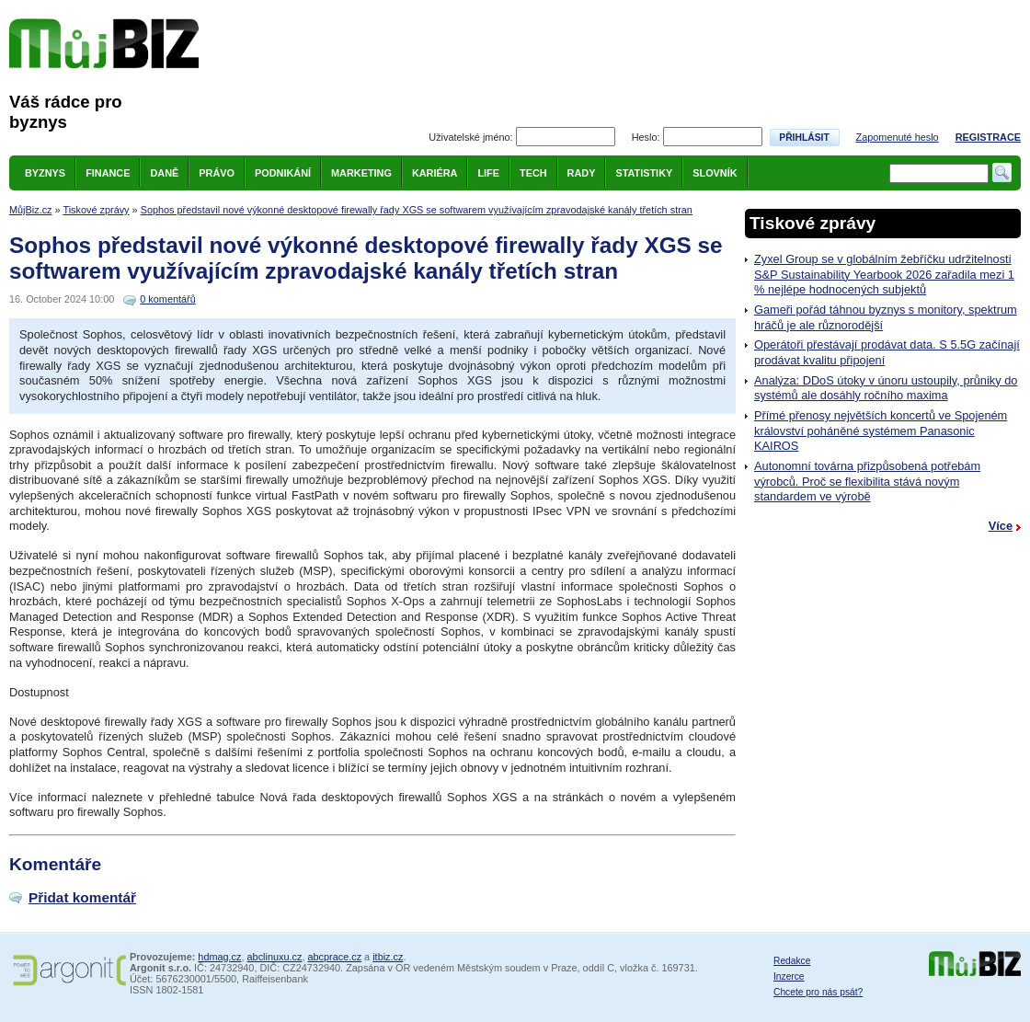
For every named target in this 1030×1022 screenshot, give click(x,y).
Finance (108, 172)
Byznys (45, 172)
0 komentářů (167, 298)
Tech (533, 172)
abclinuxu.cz (275, 956)
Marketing (361, 172)
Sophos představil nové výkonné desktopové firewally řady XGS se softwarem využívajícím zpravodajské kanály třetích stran (416, 209)
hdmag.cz (219, 956)
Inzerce (789, 976)
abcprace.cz (334, 956)
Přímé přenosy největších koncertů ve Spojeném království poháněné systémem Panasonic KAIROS (880, 430)
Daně (164, 172)
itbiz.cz (387, 956)
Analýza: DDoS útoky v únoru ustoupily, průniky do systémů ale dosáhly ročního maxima (885, 388)
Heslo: (646, 137)
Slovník (714, 172)
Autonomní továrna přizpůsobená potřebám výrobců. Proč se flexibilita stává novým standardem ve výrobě (867, 481)
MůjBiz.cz (30, 209)
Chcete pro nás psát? (818, 992)
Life (488, 172)
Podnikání (283, 172)
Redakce (791, 961)
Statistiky (643, 172)
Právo (217, 172)
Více (1001, 526)
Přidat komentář (82, 897)
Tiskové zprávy (96, 209)
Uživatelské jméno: (470, 137)
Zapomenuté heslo (897, 137)
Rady (581, 172)
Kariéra (435, 172)
